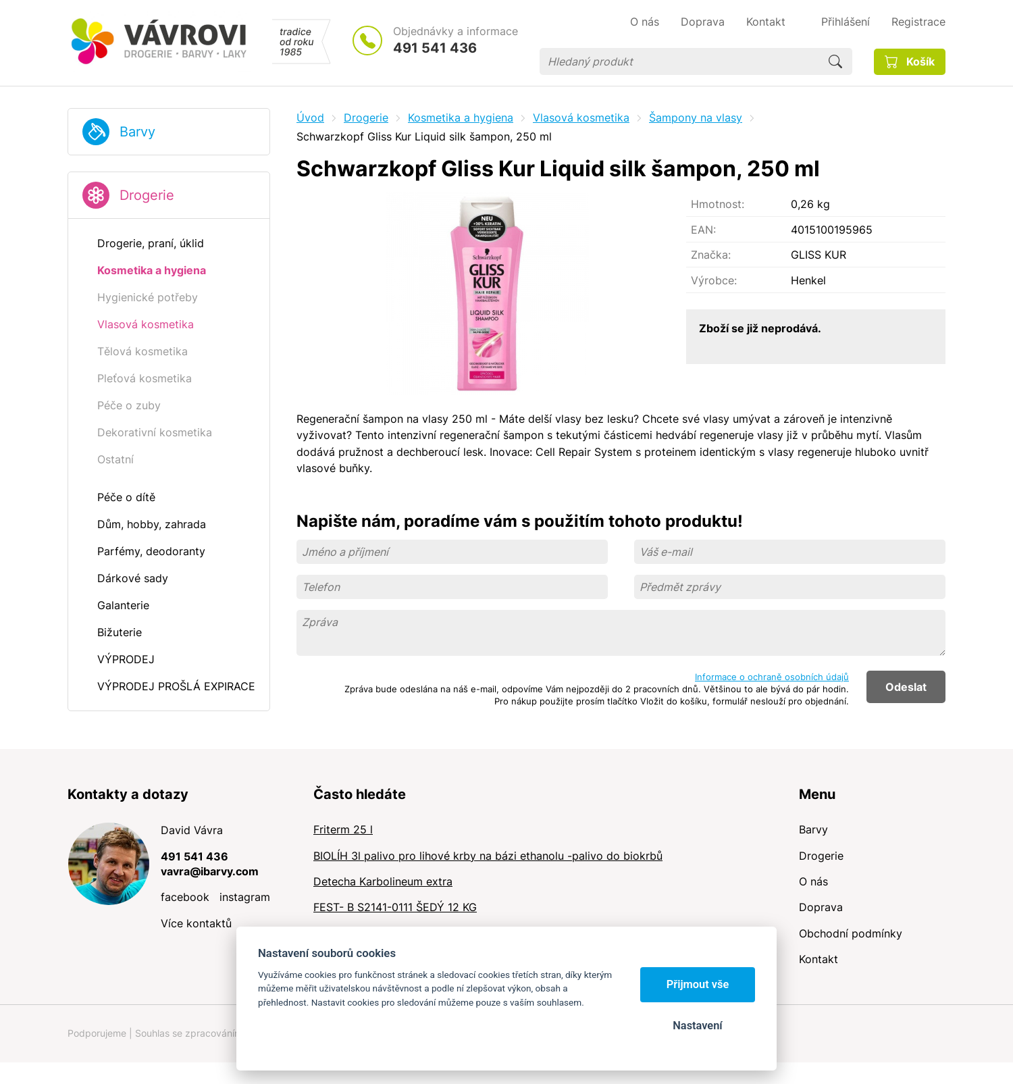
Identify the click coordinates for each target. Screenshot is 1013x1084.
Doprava (821, 907)
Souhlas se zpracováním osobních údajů (223, 1033)
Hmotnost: (717, 204)
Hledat (835, 61)
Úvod (310, 117)
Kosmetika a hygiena (460, 117)
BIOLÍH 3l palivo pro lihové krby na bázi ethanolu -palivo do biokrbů (488, 855)
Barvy (137, 132)
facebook (185, 897)
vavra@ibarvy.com (210, 871)
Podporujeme (97, 1033)
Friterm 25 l (343, 829)
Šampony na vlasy (695, 117)
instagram (244, 897)
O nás (813, 881)
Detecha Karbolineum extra (382, 881)
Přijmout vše (698, 984)
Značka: (711, 254)
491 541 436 (435, 48)
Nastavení (697, 1025)
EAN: (703, 229)
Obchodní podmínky (850, 933)
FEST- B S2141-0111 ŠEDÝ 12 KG (395, 907)
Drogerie (147, 195)
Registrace (918, 21)
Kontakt (818, 959)
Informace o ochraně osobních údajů (772, 676)
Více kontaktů (196, 923)
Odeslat (906, 687)
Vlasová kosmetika (581, 117)
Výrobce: (714, 280)
